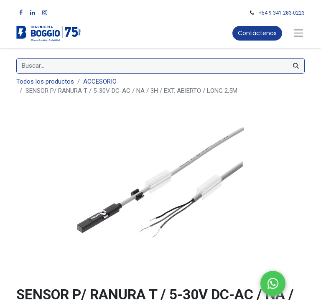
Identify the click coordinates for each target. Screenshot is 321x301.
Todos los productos (45, 81)
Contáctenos (257, 33)
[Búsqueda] (296, 66)
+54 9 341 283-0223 (282, 13)
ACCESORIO (100, 81)
